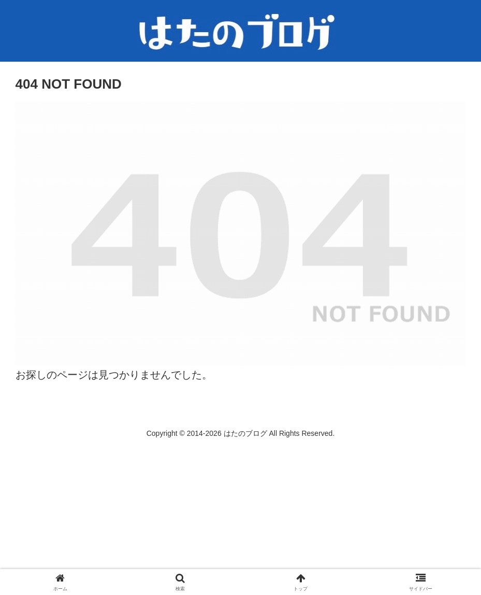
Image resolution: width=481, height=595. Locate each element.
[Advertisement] (240, 516)
